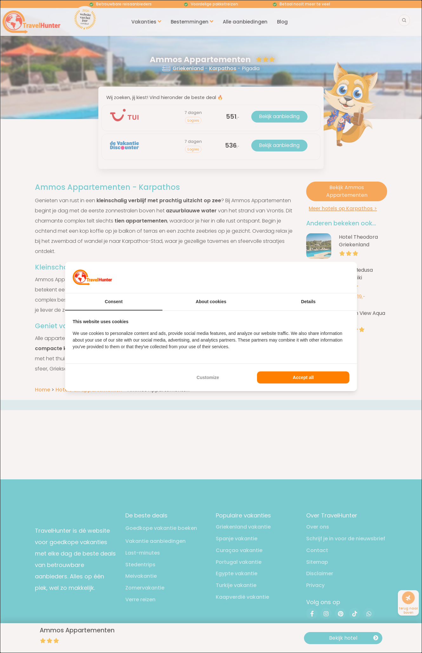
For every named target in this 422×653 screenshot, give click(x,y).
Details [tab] (308, 301)
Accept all (303, 377)
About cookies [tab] (211, 301)
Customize (208, 377)
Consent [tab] (113, 301)
